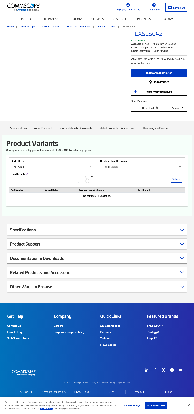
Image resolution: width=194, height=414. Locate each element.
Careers (58, 325)
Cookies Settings (132, 405)
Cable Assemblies (51, 26)
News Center (108, 344)
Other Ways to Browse (154, 130)
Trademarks (139, 391)
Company (166, 19)
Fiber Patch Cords (107, 26)
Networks (51, 19)
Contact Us (14, 325)
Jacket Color (18, 161)
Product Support (42, 130)
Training (105, 338)
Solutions (75, 19)
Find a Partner (159, 82)
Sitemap (168, 391)
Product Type (28, 26)
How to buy (14, 332)
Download (150, 108)
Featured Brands (162, 316)
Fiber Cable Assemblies (78, 26)
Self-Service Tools (18, 338)
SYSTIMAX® (155, 325)
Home (10, 26)
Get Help (15, 316)
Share (177, 108)
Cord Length (18, 174)
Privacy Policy (46, 408)
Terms (111, 391)
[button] (159, 73)
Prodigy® (153, 332)
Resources (120, 19)
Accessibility (26, 391)
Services (97, 19)
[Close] (188, 405)
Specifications (18, 130)
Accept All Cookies (156, 405)
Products (28, 19)
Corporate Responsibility (69, 332)
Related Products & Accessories (117, 130)
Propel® (152, 338)
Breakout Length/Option (113, 161)
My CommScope (110, 325)
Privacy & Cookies (82, 391)
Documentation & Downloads (75, 130)
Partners (144, 19)
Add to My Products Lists (159, 91)
